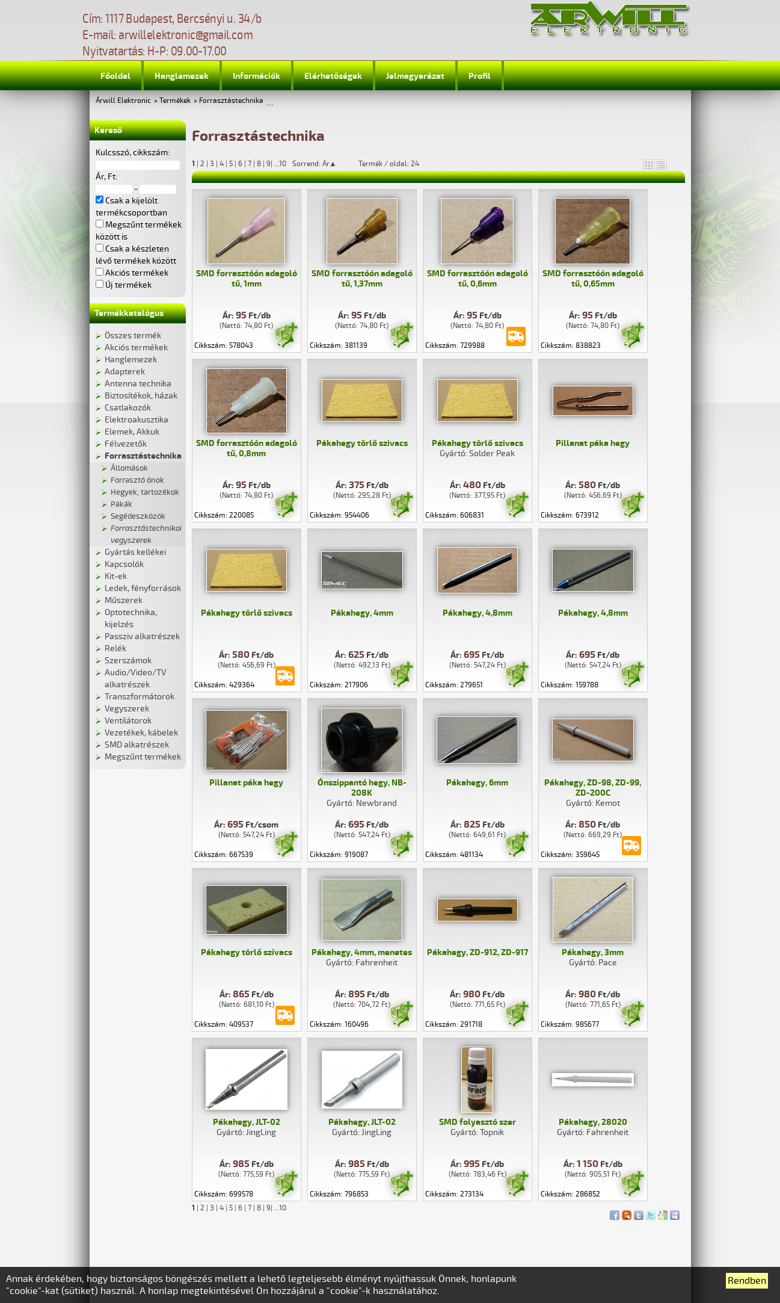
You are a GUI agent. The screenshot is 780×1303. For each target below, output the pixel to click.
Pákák (121, 504)
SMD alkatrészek (137, 745)
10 (282, 164)
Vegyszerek (127, 709)
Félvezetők (126, 444)
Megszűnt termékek (143, 757)
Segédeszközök (138, 516)
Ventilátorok (128, 721)
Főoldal (115, 76)
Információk (256, 76)
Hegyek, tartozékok (145, 492)
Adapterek (125, 372)
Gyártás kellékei (135, 552)
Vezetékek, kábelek (141, 733)
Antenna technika (138, 384)
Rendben (747, 1281)
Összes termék (133, 335)
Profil (479, 76)
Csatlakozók (128, 408)
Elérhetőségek (333, 76)
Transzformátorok (139, 697)
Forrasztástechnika (231, 100)
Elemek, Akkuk (132, 432)
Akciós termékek (136, 347)
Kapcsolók (124, 564)
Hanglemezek (182, 76)
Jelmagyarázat (415, 76)
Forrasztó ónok (137, 480)
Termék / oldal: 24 (388, 163)
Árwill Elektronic (123, 100)
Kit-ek (116, 576)
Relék (115, 648)
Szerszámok (128, 660)
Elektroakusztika (136, 420)
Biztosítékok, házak (141, 396)
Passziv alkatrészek (142, 636)
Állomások (129, 468)
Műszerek (124, 600)
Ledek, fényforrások (143, 588)
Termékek (175, 100)
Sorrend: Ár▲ (322, 163)
